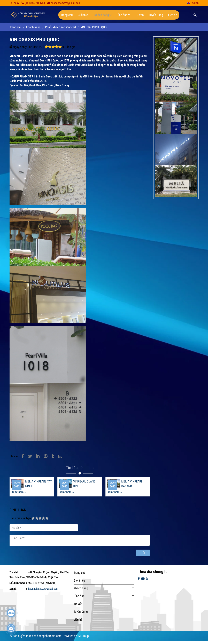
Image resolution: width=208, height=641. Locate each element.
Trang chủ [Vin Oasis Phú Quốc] (15, 27)
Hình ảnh (123, 15)
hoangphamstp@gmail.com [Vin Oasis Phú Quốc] (64, 3)
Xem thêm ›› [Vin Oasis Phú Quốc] (18, 492)
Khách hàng (102, 15)
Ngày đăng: (18, 47)
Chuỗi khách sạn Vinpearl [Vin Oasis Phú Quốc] (60, 27)
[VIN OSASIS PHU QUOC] (27, 15)
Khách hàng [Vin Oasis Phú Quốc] (33, 27)
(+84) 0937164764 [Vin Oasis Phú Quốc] (33, 3)
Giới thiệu (83, 15)
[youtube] (143, 578)
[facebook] (139, 578)
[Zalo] (62, 456)
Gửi (143, 553)
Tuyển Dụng (156, 15)
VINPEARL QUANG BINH (84, 484)
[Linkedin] (37, 456)
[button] (193, 3)
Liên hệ (172, 15)
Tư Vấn (139, 15)
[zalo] (147, 578)
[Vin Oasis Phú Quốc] (23, 456)
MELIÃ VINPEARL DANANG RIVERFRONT (132, 484)
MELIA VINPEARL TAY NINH (38, 484)
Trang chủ (67, 15)
